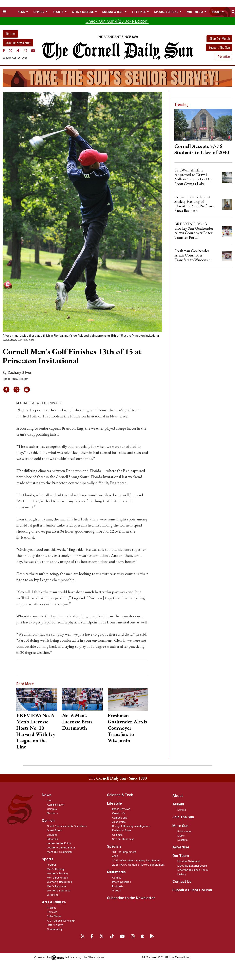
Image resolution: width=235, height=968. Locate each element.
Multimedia (116, 872)
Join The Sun (183, 817)
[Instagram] (25, 50)
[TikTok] (18, 50)
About (177, 796)
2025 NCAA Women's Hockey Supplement (138, 864)
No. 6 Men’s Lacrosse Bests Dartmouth (77, 721)
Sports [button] (58, 12)
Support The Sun (219, 47)
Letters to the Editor (59, 843)
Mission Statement (188, 861)
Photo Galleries (121, 881)
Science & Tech (120, 795)
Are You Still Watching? (61, 920)
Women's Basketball (59, 881)
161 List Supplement (124, 851)
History (181, 874)
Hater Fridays (55, 924)
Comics (116, 877)
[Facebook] (4, 50)
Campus (52, 808)
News (46, 795)
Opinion (48, 821)
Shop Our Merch (219, 39)
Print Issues (184, 831)
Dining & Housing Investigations (131, 826)
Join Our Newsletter (18, 43)
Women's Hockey (57, 873)
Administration (55, 804)
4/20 (115, 856)
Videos (116, 890)
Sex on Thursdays (123, 839)
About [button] (216, 12)
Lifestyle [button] (139, 12)
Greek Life (118, 813)
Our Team (180, 856)
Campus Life (120, 817)
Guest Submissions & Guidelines (67, 826)
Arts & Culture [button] (83, 12)
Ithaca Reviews (121, 808)
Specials (114, 846)
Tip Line (10, 34)
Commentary (54, 929)
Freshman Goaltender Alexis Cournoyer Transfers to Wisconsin (127, 728)
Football (51, 864)
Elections (52, 813)
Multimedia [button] (195, 12)
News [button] (22, 12)
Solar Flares (54, 916)
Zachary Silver (19, 373)
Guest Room (54, 830)
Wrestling (53, 894)
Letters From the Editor (61, 847)
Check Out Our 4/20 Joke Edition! (117, 21)
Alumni (178, 804)
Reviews (52, 911)
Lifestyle (114, 803)
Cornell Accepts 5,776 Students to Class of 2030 (201, 149)
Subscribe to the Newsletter (131, 898)
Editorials (52, 839)
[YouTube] (33, 50)
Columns (52, 834)
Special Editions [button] (166, 12)
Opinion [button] (39, 12)
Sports (47, 859)
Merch (181, 835)
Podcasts (117, 886)
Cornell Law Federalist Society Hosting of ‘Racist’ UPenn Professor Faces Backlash (194, 203)
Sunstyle (182, 839)
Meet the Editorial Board (192, 865)
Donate (181, 809)
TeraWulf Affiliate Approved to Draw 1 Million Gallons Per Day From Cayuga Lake (193, 176)
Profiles (51, 907)
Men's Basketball (57, 877)
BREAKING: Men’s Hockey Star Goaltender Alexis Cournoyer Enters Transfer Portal (194, 230)
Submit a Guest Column (192, 890)
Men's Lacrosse (56, 886)
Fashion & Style (121, 830)
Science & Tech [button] (113, 12)
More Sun (180, 826)
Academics (119, 821)
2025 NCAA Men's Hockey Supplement (136, 860)
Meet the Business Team (192, 869)
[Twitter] (10, 50)
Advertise (224, 57)
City (49, 800)
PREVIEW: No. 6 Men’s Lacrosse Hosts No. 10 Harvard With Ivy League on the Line (35, 731)
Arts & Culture (54, 902)
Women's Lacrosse (59, 890)
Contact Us (181, 882)
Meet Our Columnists (60, 851)
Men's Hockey (55, 869)
